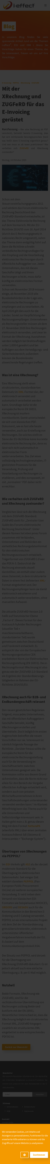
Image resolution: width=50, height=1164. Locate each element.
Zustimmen (39, 1154)
